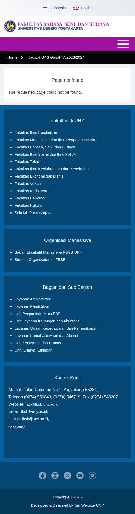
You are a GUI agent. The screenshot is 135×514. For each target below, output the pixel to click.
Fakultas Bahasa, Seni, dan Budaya (45, 147)
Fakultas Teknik (28, 162)
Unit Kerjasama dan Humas (38, 343)
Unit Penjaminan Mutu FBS (37, 314)
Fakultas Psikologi (30, 198)
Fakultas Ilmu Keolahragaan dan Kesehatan (52, 169)
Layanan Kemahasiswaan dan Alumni (46, 336)
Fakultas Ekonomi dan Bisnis (39, 176)
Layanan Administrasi (33, 299)
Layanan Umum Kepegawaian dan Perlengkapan (56, 328)
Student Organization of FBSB (40, 260)
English (83, 8)
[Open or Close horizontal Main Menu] (67, 44)
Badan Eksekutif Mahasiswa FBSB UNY (48, 252)
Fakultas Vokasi (28, 183)
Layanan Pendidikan (32, 306)
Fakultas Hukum (28, 205)
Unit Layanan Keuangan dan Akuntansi (47, 321)
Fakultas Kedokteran (32, 191)
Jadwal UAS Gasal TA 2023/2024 (56, 57)
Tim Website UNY (89, 505)
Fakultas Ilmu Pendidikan (36, 132)
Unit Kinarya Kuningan (33, 350)
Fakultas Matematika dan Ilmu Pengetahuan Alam (56, 140)
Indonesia (54, 8)
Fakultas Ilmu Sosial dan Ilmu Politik (45, 154)
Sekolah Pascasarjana (33, 213)
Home (12, 57)
